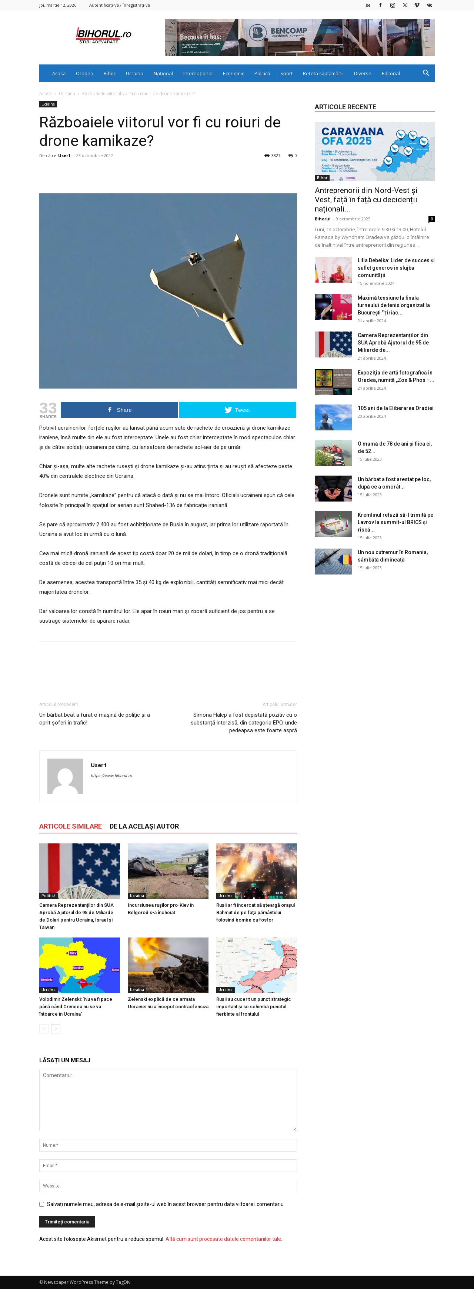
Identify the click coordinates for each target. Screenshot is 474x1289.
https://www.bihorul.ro (111, 775)
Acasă (59, 73)
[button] (426, 73)
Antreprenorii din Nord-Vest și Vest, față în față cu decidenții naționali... (366, 199)
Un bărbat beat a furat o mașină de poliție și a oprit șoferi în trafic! (94, 719)
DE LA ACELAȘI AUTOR (144, 826)
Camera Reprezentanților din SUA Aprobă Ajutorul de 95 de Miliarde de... (393, 342)
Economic (233, 73)
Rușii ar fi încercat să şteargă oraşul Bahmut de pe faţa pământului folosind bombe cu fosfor (255, 912)
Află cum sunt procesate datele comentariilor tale (223, 1239)
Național (163, 73)
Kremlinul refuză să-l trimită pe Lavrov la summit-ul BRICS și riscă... (395, 522)
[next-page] (55, 1028)
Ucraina (134, 73)
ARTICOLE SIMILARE (70, 826)
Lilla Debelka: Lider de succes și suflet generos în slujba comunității (396, 267)
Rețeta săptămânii (323, 73)
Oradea (84, 73)
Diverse (362, 73)
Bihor (110, 73)
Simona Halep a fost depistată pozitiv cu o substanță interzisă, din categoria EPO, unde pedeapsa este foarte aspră (244, 723)
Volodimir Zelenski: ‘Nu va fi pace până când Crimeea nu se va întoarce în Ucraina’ (75, 1006)
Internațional (198, 73)
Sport (286, 73)
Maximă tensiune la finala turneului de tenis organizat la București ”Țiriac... (394, 305)
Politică (262, 73)
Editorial (391, 73)
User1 (64, 155)
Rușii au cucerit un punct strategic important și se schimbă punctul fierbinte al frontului (253, 1006)
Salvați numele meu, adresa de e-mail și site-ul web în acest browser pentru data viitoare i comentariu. (166, 1204)
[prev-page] (44, 1028)
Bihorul (323, 219)
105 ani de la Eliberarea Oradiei (396, 408)
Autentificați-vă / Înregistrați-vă (119, 5)
